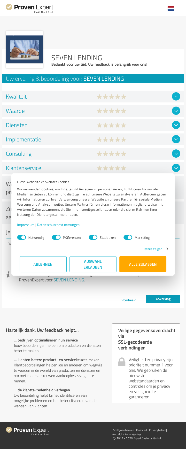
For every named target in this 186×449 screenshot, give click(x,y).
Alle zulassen (143, 264)
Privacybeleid (157, 430)
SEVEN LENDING (69, 280)
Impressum (28, 224)
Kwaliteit (141, 430)
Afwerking (163, 298)
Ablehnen (43, 264)
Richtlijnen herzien (123, 430)
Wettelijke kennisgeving (126, 434)
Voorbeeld (129, 300)
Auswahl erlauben (93, 264)
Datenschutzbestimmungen (60, 224)
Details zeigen (150, 249)
